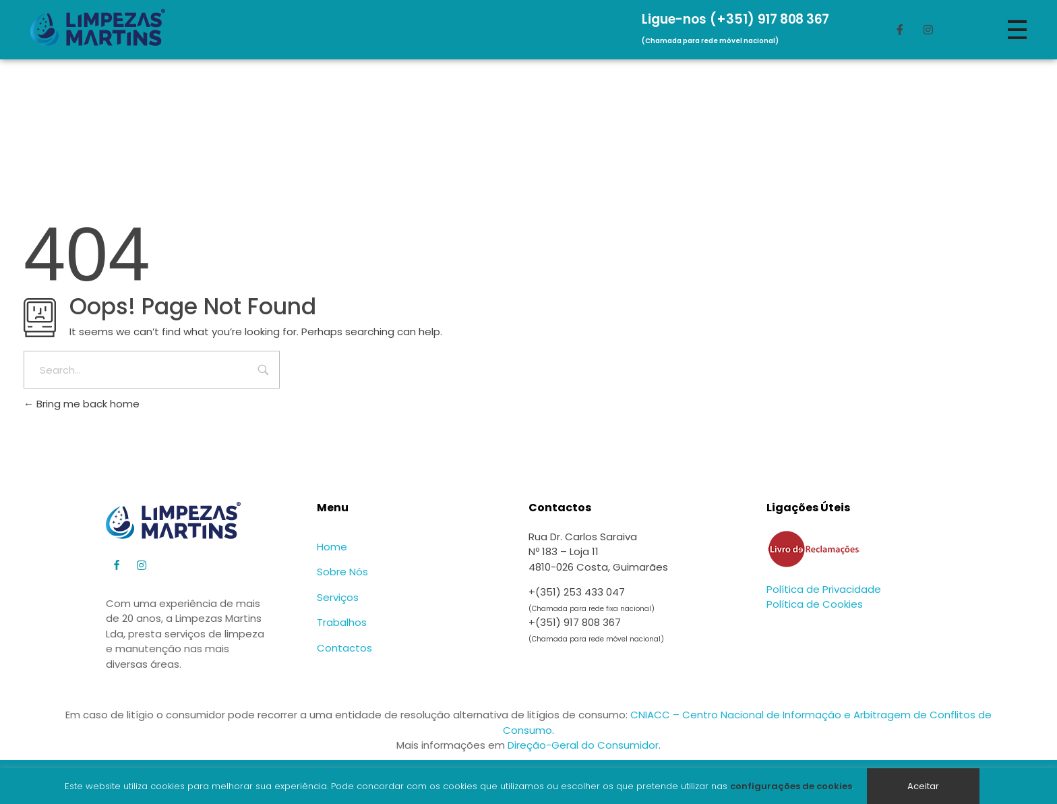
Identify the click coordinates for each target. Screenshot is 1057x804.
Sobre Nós (342, 572)
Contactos (344, 648)
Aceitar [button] (923, 786)
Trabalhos (342, 622)
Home (332, 547)
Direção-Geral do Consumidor (583, 745)
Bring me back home (82, 404)
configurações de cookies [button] (791, 786)
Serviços (338, 597)
